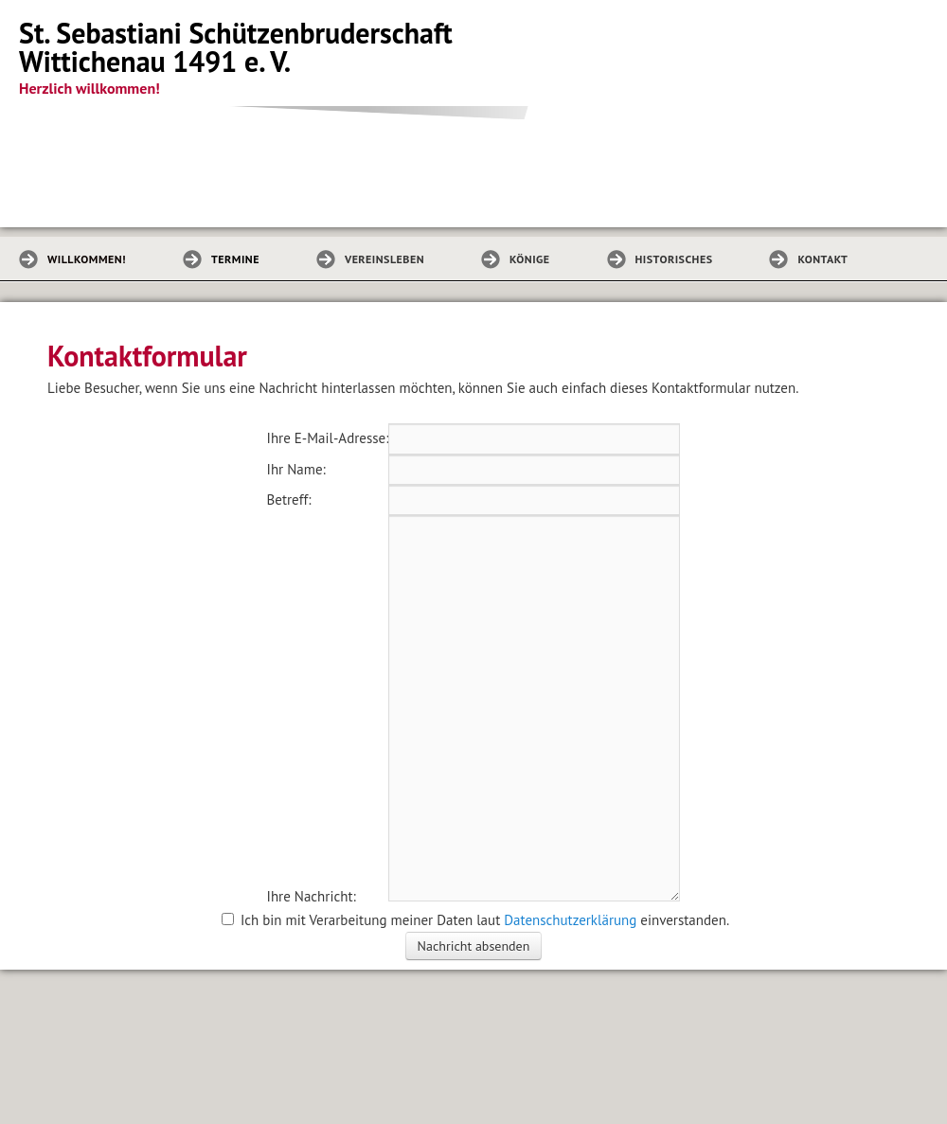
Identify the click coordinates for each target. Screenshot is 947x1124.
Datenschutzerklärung (570, 920)
